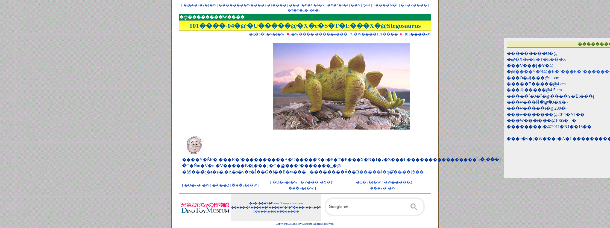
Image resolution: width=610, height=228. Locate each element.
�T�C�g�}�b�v (304, 10)
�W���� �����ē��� (319, 34)
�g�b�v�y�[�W (199, 5)
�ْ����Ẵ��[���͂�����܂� (276, 211)
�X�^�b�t (337, 5)
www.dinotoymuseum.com (288, 203)
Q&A (366, 5)
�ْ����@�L (385, 5)
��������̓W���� (242, 5)
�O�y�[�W (196, 185)
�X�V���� (414, 5)
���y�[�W (244, 185)
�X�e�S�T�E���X (540, 59)
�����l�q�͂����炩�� (391, 172)
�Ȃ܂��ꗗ (220, 185)
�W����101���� (376, 34)
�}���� (276, 5)
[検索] (375, 206)
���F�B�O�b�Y (307, 5)
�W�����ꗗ (398, 182)
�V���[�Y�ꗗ (316, 182)
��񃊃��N (355, 5)
